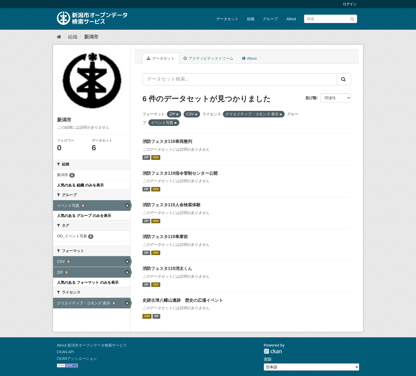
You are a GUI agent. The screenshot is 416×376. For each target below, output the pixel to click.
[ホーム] (59, 37)
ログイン (350, 4)
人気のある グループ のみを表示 (84, 215)
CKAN (273, 351)
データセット (227, 19)
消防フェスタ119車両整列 (167, 141)
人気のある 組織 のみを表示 (80, 185)
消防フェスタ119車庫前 (165, 236)
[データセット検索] (330, 19)
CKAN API (65, 352)
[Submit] (352, 18)
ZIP (146, 157)
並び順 (311, 98)
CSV (156, 157)
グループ (270, 19)
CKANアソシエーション (77, 358)
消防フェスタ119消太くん (167, 268)
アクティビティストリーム (208, 58)
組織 (250, 19)
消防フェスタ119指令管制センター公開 (180, 173)
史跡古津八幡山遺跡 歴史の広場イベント (182, 300)
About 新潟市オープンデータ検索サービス (92, 345)
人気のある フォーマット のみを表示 (88, 282)
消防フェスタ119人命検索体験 (171, 205)
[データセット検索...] (239, 79)
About (291, 19)
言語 (267, 359)
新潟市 (91, 37)
